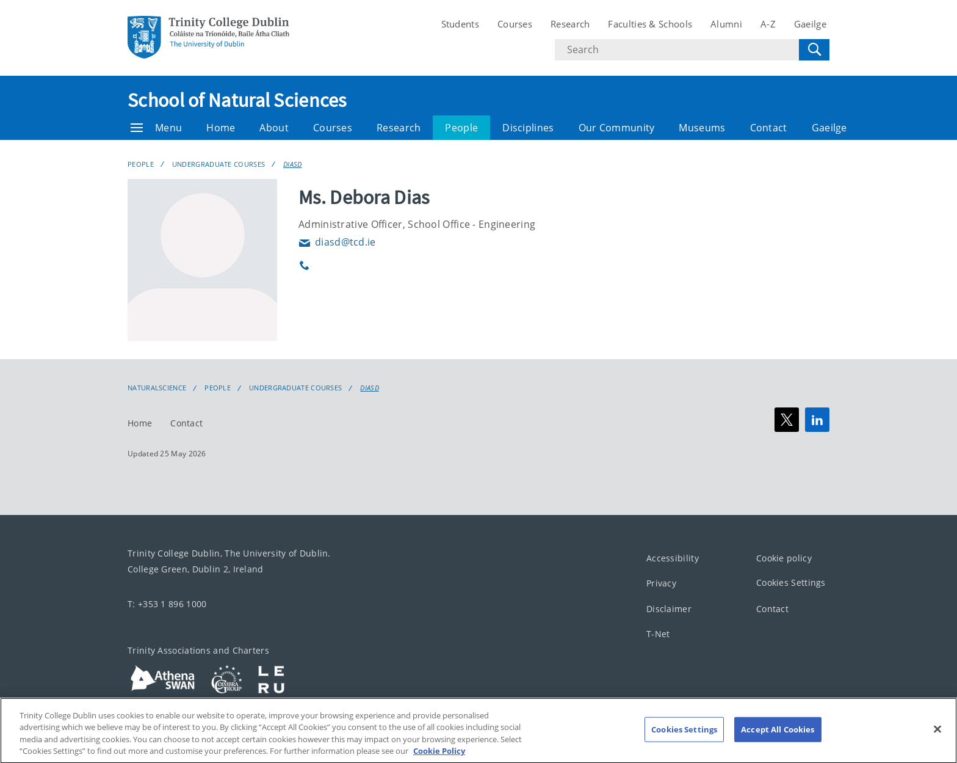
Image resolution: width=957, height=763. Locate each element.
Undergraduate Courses (218, 164)
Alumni (726, 24)
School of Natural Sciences (237, 100)
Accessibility (672, 558)
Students (460, 24)
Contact (768, 127)
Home (220, 127)
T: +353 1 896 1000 (167, 604)
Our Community (617, 127)
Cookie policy (784, 558)
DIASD (292, 164)
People (461, 127)
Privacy (661, 583)
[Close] (937, 742)
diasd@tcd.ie (337, 242)
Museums (702, 127)
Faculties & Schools (650, 24)
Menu (156, 127)
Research (570, 24)
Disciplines (528, 127)
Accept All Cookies (777, 742)
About (274, 127)
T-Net (658, 634)
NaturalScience (157, 388)
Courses (514, 24)
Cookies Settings (791, 582)
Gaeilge (810, 24)
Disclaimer (669, 609)
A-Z (768, 24)
